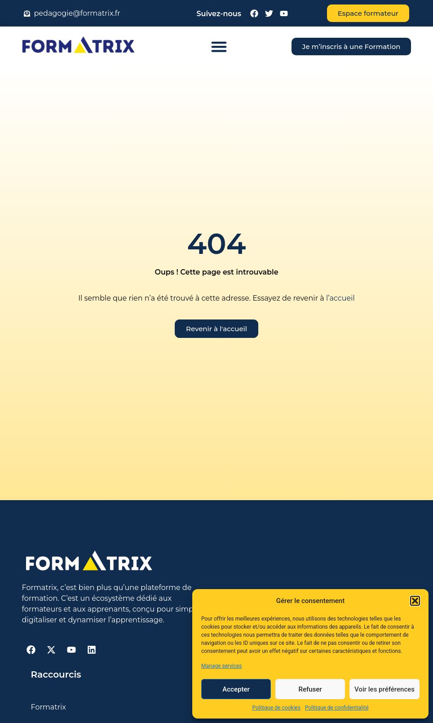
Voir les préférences (384, 689)
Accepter (235, 689)
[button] (415, 600)
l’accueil (339, 298)
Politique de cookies (276, 708)
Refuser (310, 689)
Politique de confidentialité (337, 708)
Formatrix (48, 707)
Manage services (221, 666)
